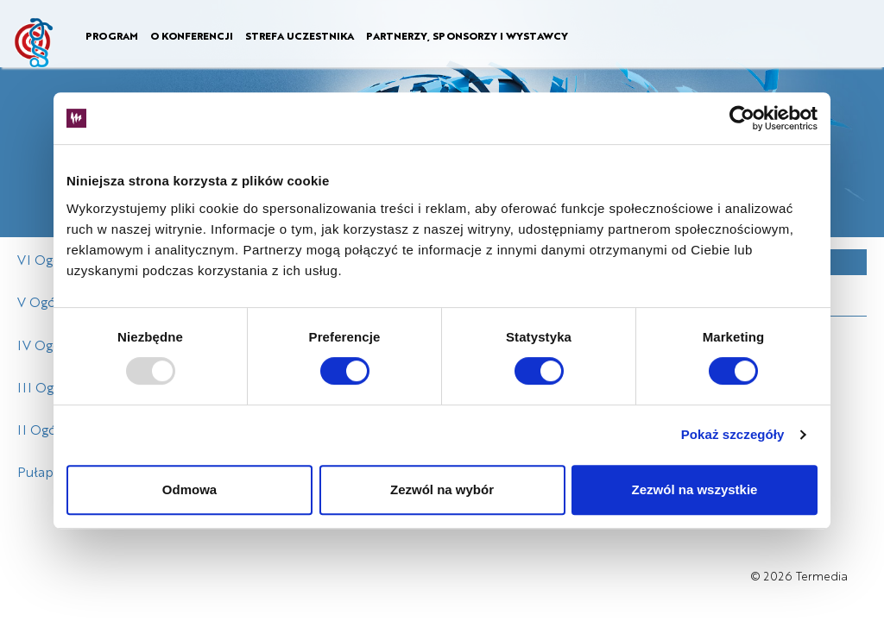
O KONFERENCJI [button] (191, 35)
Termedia (822, 575)
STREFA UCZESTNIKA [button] (299, 35)
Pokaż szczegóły (733, 434)
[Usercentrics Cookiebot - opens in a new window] (742, 118)
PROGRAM (111, 35)
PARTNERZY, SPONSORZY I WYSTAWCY (467, 35)
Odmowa (189, 489)
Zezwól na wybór (442, 489)
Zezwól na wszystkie (695, 489)
